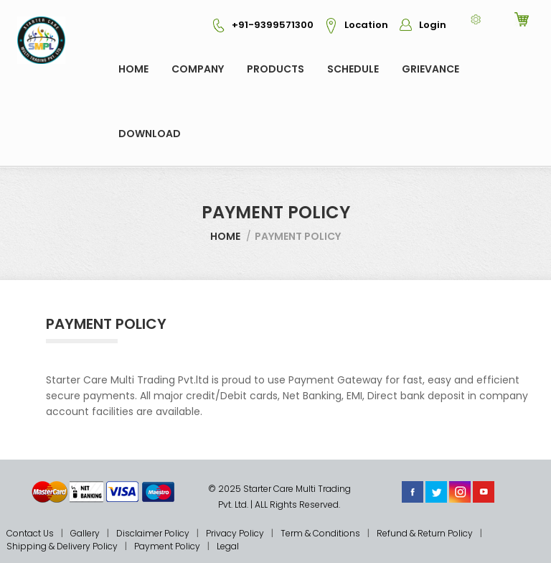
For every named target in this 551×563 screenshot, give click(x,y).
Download (149, 133)
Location (352, 25)
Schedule (353, 69)
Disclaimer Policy (152, 533)
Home (133, 69)
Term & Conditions (320, 533)
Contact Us (30, 533)
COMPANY (197, 69)
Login (418, 25)
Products (275, 69)
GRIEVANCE (430, 69)
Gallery (85, 533)
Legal (228, 546)
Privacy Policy (235, 533)
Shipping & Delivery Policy (62, 546)
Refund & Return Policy (425, 533)
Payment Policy (167, 546)
